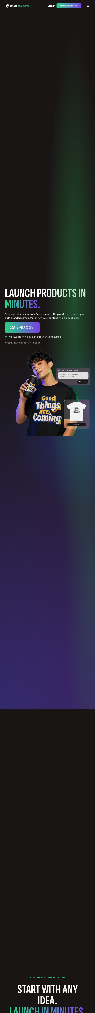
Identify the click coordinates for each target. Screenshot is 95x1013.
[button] (88, 5)
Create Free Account (69, 5)
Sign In (51, 5)
